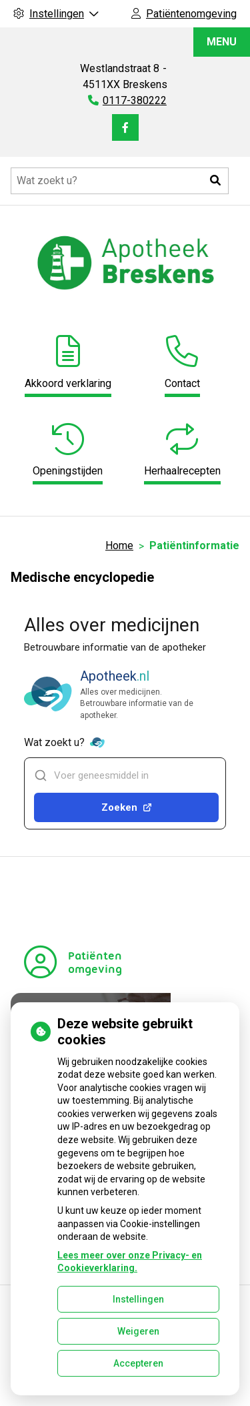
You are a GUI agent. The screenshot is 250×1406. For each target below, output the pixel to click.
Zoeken (126, 807)
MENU (222, 41)
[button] (215, 180)
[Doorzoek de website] (120, 180)
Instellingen (138, 1299)
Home (119, 545)
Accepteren (138, 1363)
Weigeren (138, 1331)
